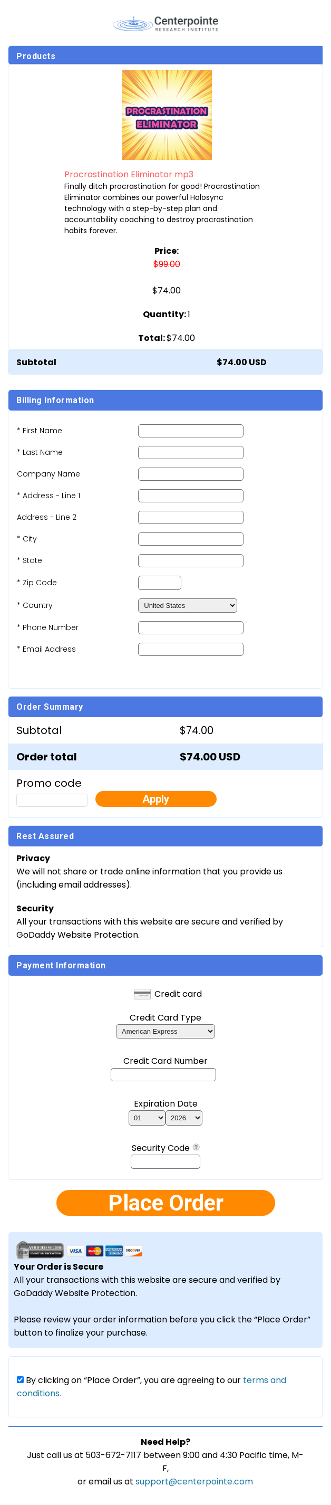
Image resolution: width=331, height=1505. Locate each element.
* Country (35, 605)
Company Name (48, 474)
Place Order (165, 1203)
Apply (155, 799)
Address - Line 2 (46, 517)
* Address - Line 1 (48, 495)
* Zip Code (37, 582)
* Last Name (40, 452)
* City (27, 539)
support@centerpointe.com (194, 1481)
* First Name (39, 430)
